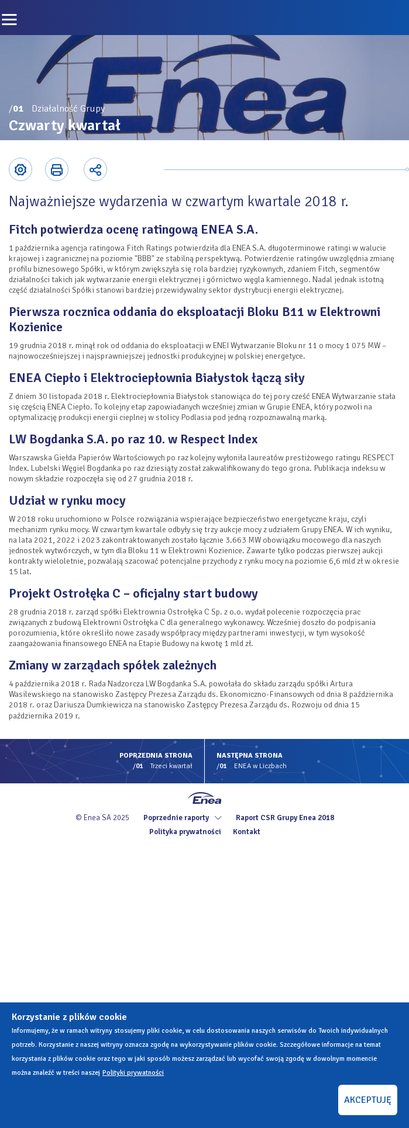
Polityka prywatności (185, 832)
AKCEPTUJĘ (367, 1100)
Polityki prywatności (133, 1072)
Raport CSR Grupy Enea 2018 (285, 817)
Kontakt (246, 832)
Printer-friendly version (56, 169)
